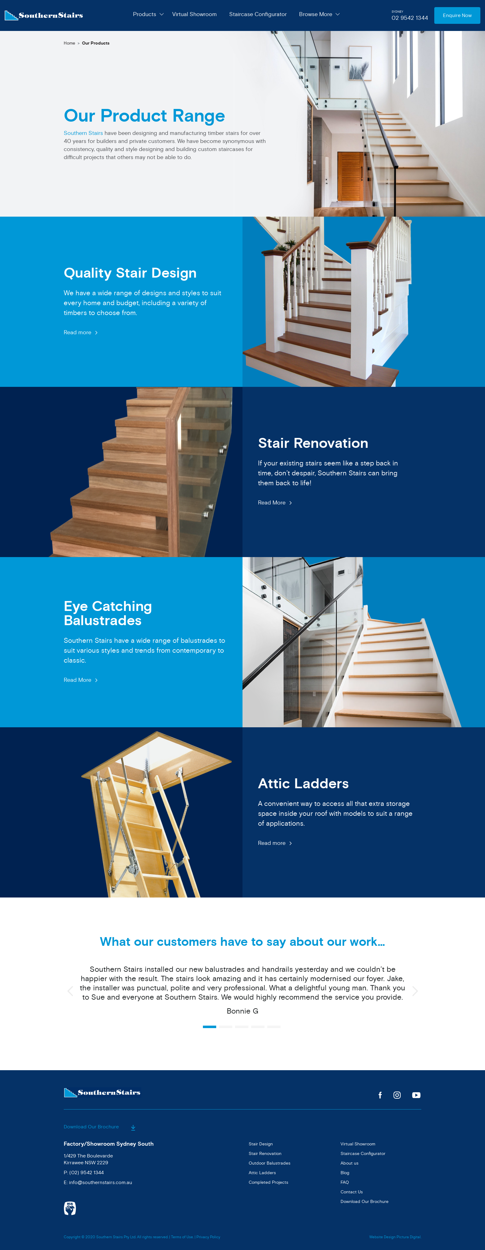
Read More (271, 502)
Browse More (315, 14)
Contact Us (352, 1192)
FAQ (345, 1182)
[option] (242, 993)
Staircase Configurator (258, 14)
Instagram (397, 1095)
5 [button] (274, 1027)
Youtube (416, 1095)
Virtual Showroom (194, 14)
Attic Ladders (262, 1172)
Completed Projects (268, 1182)
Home (69, 43)
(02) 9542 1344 (86, 1173)
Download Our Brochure (99, 1127)
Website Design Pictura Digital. (395, 1237)
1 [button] (209, 1027)
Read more (77, 332)
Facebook (380, 1095)
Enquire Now (457, 15)
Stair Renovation (265, 1153)
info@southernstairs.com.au (100, 1182)
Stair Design (261, 1144)
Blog (345, 1172)
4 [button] (257, 1027)
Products (144, 14)
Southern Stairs (83, 133)
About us (349, 1163)
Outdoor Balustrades (269, 1163)
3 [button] (241, 1027)
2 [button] (225, 1027)
